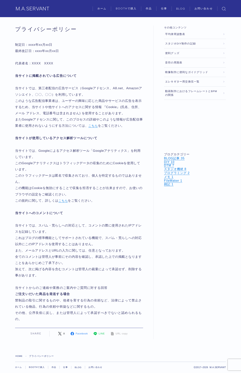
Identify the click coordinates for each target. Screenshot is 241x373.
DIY (169, 162)
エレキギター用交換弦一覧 (182, 81)
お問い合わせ (203, 8)
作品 (149, 8)
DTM (169, 165)
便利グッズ (172, 53)
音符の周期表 (173, 62)
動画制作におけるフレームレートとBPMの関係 (191, 93)
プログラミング (177, 173)
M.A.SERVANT (34, 9)
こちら (93, 125)
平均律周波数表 (175, 34)
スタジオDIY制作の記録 (180, 43)
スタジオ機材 (175, 169)
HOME (19, 356)
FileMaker (173, 180)
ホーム (101, 8)
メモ (168, 176)
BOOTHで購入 (126, 8)
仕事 (164, 8)
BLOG (180, 8)
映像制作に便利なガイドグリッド (186, 72)
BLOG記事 (174, 158)
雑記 (168, 184)
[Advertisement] (195, 126)
